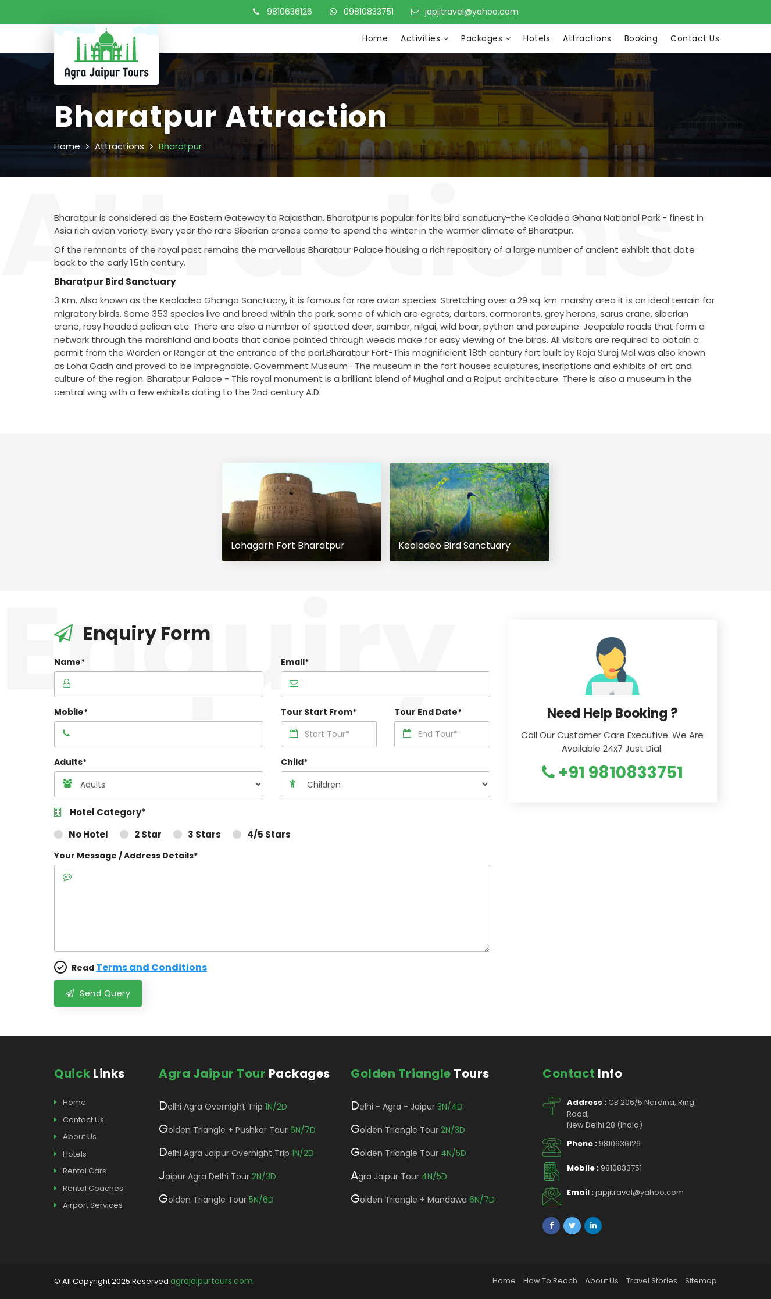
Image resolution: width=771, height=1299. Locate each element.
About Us (75, 1137)
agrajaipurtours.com (211, 1281)
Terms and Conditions (151, 967)
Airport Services (88, 1205)
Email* (295, 662)
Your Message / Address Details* (126, 855)
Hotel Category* (100, 813)
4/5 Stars (262, 834)
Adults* (70, 762)
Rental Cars (80, 1171)
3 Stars (197, 834)
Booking (641, 38)
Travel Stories (651, 1280)
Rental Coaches (88, 1188)
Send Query (98, 993)
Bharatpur (180, 146)
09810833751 (362, 11)
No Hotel (81, 834)
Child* (294, 762)
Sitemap (701, 1280)
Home (375, 38)
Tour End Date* (428, 712)
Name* (69, 662)
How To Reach (550, 1280)
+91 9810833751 (612, 772)
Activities (424, 38)
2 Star (141, 834)
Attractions (587, 38)
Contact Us (694, 38)
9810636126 (282, 11)
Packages (486, 38)
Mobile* (71, 712)
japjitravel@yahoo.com (465, 11)
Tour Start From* (318, 712)
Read (130, 967)
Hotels (536, 38)
